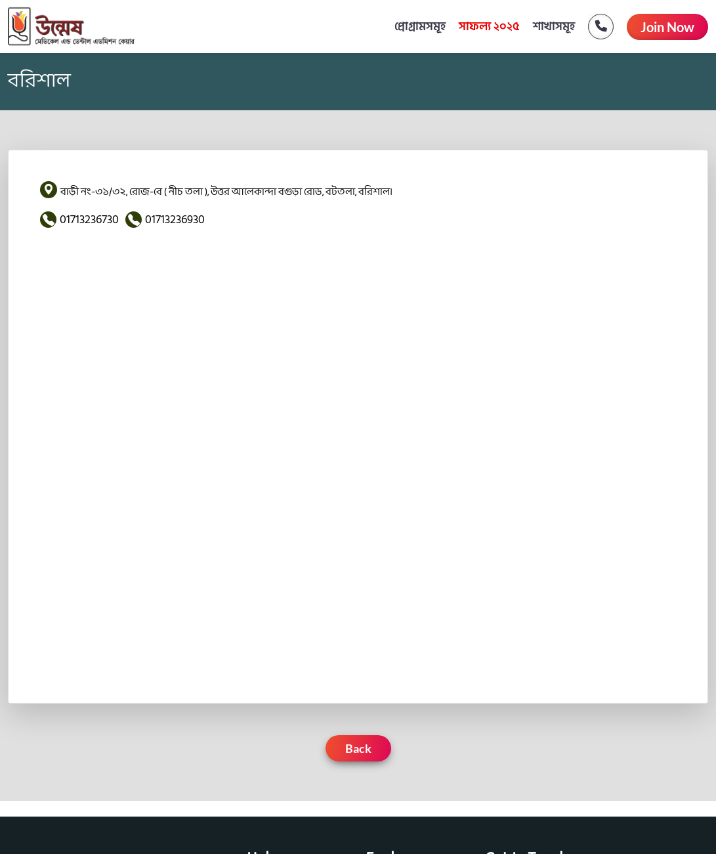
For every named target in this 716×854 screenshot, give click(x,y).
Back (358, 748)
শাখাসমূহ (554, 26)
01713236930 (175, 219)
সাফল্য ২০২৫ (489, 26)
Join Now (667, 27)
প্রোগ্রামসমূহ (420, 26)
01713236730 (89, 219)
